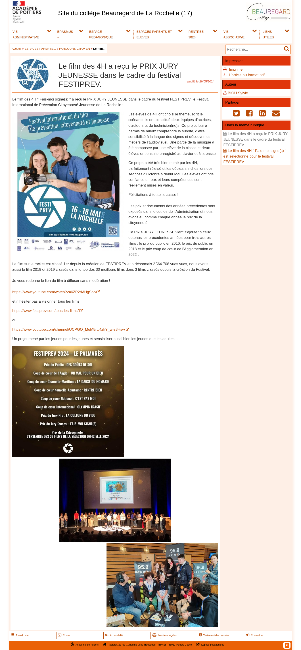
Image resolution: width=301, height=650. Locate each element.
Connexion (254, 635)
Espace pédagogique (212, 644)
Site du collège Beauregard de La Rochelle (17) (125, 12)
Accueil (16, 48)
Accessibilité (113, 635)
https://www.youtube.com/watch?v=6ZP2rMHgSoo (54, 292)
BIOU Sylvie (238, 93)
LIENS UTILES (268, 34)
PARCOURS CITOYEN (74, 48)
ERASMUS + (65, 34)
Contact (64, 635)
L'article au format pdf (247, 75)
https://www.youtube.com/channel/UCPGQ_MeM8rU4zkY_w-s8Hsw (68, 329)
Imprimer (236, 69)
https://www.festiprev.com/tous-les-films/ (45, 311)
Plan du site (19, 635)
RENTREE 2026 (196, 34)
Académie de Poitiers (86, 644)
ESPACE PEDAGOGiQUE (101, 34)
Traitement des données (213, 635)
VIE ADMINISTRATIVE (26, 34)
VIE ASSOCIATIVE (233, 34)
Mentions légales (164, 635)
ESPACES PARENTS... (40, 48)
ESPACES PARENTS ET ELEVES (154, 34)
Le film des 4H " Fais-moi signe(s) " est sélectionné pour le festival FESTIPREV (254, 156)
